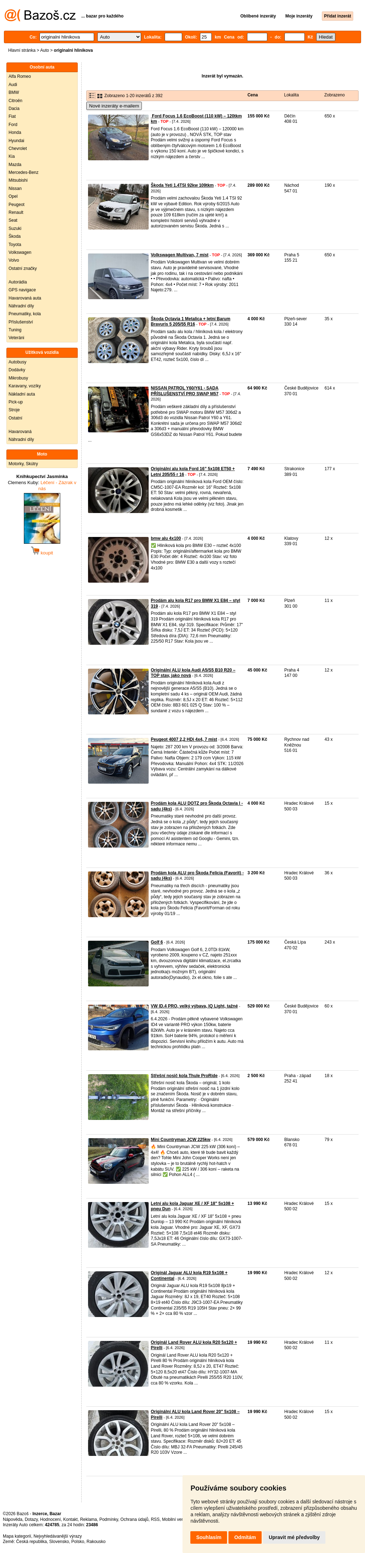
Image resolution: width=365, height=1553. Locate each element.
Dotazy (31, 1519)
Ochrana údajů (134, 1519)
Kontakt (70, 1519)
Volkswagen (20, 252)
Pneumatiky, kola (25, 313)
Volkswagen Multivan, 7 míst (180, 254)
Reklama (88, 1519)
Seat (13, 220)
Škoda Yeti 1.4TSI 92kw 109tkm (182, 185)
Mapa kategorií (17, 1536)
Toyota (15, 244)
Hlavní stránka (22, 50)
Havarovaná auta (25, 298)
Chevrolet (18, 148)
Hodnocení (50, 1519)
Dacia (14, 108)
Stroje (14, 409)
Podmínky (108, 1519)
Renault (16, 212)
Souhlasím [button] (208, 1537)
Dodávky (17, 369)
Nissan (15, 188)
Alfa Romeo (20, 76)
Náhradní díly (21, 305)
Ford (13, 124)
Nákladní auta (22, 394)
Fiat (12, 116)
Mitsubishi (18, 180)
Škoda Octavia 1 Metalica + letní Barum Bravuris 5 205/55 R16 (190, 321)
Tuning (15, 329)
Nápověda (12, 1519)
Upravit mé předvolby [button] (294, 1537)
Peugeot (17, 204)
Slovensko (59, 1541)
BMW (14, 92)
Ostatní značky (23, 268)
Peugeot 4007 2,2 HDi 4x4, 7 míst (184, 739)
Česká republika (31, 1541)
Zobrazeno (334, 94)
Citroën (15, 100)
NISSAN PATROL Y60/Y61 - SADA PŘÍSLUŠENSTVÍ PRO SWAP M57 (185, 391)
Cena (252, 94)
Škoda (15, 236)
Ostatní (15, 418)
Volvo (14, 260)
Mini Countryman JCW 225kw (180, 1139)
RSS (155, 1519)
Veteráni (16, 337)
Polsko (77, 1541)
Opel (13, 196)
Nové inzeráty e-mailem (114, 106)
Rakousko (96, 1541)
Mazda (15, 164)
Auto (44, 50)
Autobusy (17, 362)
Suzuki (15, 228)
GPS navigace (22, 289)
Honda (15, 132)
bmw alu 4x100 (166, 538)
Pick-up (16, 401)
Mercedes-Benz (23, 172)
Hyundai (16, 140)
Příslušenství (21, 322)
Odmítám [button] (245, 1537)
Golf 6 (157, 942)
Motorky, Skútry (23, 463)
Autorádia (18, 282)
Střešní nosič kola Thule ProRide (184, 1075)
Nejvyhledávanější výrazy (58, 1536)
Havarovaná (20, 431)
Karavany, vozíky (25, 385)
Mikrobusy (18, 378)
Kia (12, 156)
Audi (13, 84)
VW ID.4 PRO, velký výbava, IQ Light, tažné (194, 1006)
